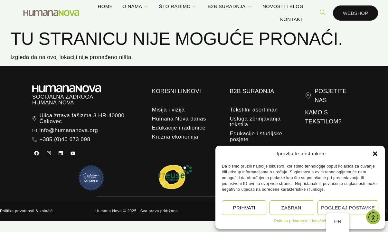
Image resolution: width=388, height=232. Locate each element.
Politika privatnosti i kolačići (300, 221)
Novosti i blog (282, 6)
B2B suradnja (230, 6)
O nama (135, 6)
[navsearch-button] (322, 12)
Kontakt (291, 19)
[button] (375, 153)
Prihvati (244, 207)
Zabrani (292, 207)
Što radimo (178, 6)
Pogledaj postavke (348, 207)
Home (105, 6)
